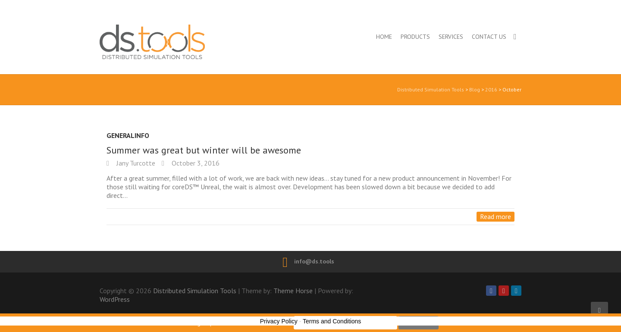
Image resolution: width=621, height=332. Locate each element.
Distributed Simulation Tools (190, 42)
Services (451, 37)
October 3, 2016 (195, 163)
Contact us (489, 37)
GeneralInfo (128, 135)
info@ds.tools (314, 261)
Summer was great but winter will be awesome (204, 150)
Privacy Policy (279, 321)
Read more (495, 216)
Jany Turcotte (135, 163)
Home (384, 37)
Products (415, 37)
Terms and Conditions (332, 321)
